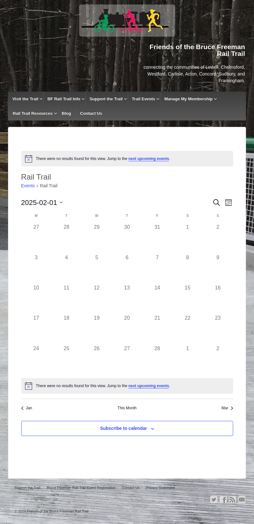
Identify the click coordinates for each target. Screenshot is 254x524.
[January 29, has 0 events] (97, 238)
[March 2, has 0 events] (218, 360)
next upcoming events (148, 158)
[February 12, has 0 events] (97, 299)
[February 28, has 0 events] (157, 360)
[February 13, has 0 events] (127, 299)
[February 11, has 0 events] (66, 299)
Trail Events (143, 98)
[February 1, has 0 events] (187, 238)
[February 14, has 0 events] (157, 299)
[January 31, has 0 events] (157, 238)
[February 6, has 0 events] (127, 269)
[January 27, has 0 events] (36, 238)
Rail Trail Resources (33, 113)
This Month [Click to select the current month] (127, 408)
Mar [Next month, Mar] (227, 408)
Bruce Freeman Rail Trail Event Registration (81, 488)
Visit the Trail (26, 98)
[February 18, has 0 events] (66, 329)
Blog (66, 113)
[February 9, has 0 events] (218, 269)
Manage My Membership (188, 98)
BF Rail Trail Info (64, 98)
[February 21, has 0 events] (157, 329)
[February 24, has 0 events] (36, 360)
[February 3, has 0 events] (36, 269)
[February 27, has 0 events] (127, 360)
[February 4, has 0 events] (66, 269)
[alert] (127, 158)
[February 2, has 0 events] (218, 238)
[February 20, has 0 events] (127, 329)
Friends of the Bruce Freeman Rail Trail (57, 511)
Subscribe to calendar (123, 428)
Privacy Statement (160, 488)
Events (28, 185)
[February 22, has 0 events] (187, 329)
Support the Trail (106, 98)
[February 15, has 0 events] (187, 299)
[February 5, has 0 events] (97, 269)
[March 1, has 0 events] (187, 360)
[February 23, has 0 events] (218, 329)
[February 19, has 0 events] (97, 329)
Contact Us (91, 113)
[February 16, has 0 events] (218, 299)
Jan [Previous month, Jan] (26, 408)
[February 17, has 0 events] (36, 329)
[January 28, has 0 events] (66, 238)
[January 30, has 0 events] (127, 238)
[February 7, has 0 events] (157, 269)
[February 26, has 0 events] (97, 360)
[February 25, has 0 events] (66, 360)
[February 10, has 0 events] (36, 299)
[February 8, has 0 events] (187, 269)
